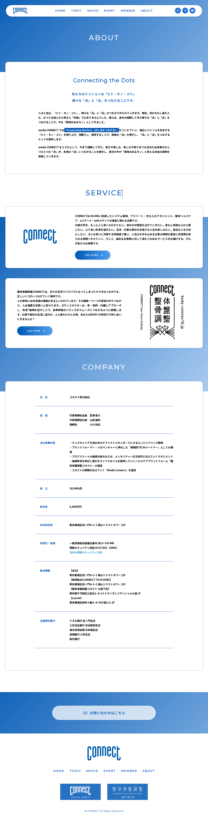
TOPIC (76, 10)
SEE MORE (94, 255)
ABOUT (147, 10)
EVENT (109, 10)
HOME (60, 10)
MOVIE (93, 10)
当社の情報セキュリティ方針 (86, 552)
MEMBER (128, 10)
